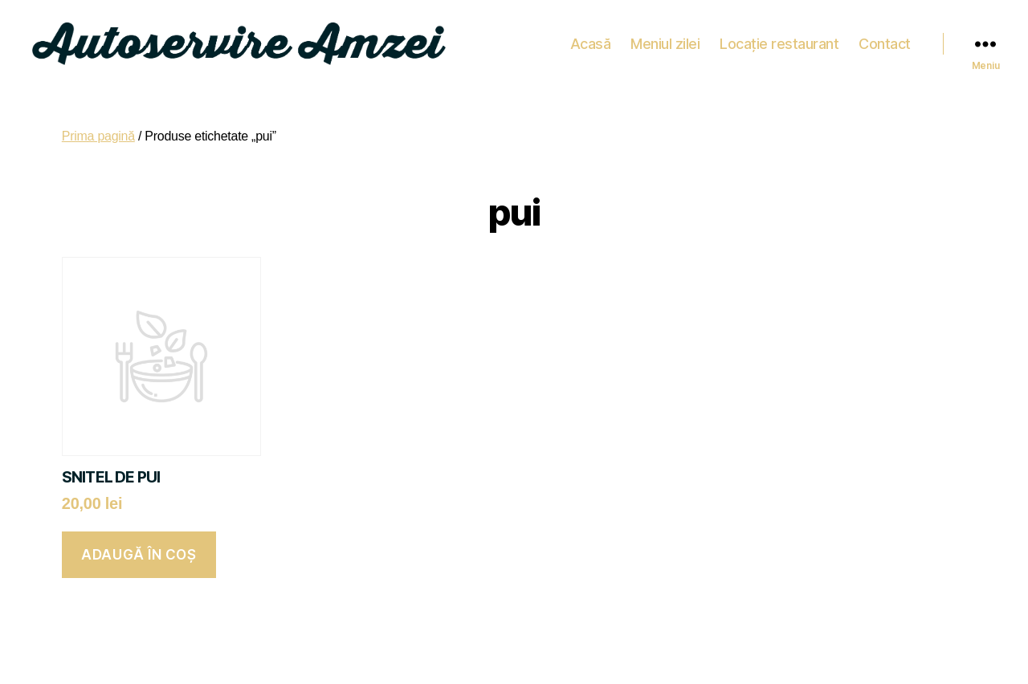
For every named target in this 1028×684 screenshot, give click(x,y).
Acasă (590, 39)
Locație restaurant (779, 39)
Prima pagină (98, 128)
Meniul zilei (665, 39)
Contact (885, 39)
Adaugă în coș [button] (138, 547)
